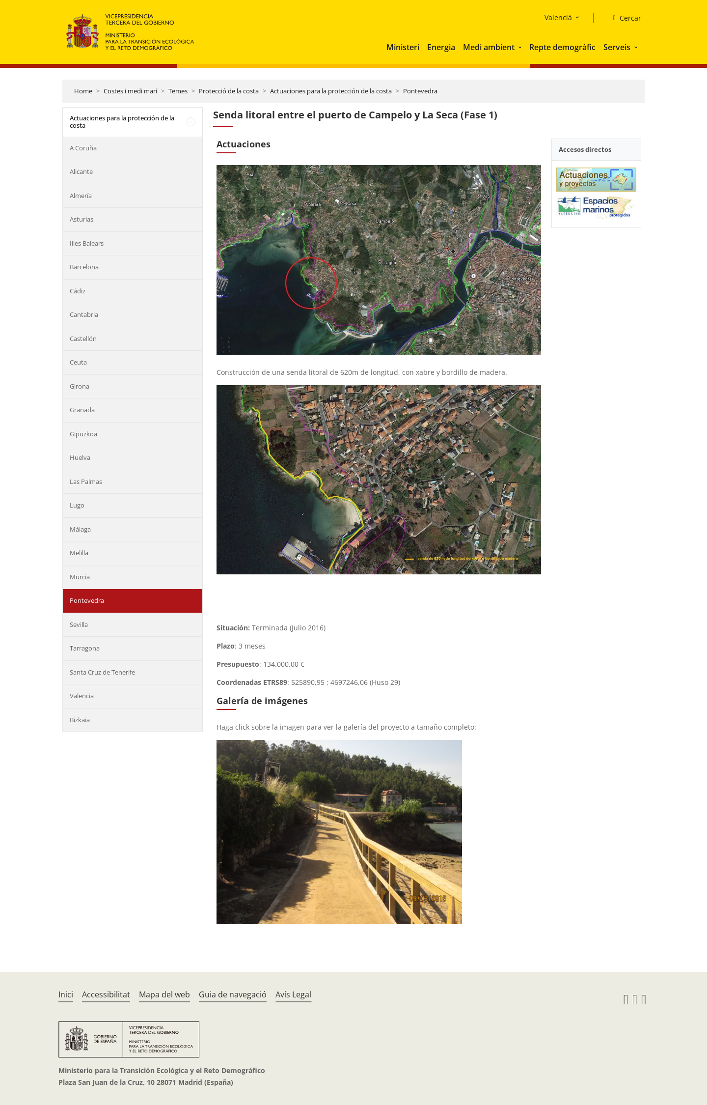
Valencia (82, 695)
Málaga (80, 529)
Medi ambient (489, 47)
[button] (521, 47)
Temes (178, 90)
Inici (65, 994)
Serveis (616, 47)
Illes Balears (87, 243)
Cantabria (84, 314)
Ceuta (78, 362)
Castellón (83, 338)
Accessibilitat (106, 994)
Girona (79, 386)
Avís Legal (293, 994)
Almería (81, 195)
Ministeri (402, 47)
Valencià (558, 17)
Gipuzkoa (83, 433)
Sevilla (79, 624)
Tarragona (85, 648)
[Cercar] (623, 18)
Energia (441, 47)
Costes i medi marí (130, 90)
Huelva (80, 457)
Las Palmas (86, 481)
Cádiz (77, 290)
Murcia (80, 576)
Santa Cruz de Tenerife (102, 672)
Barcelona (84, 266)
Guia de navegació (233, 994)
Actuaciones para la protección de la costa (331, 90)
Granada (82, 409)
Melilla (79, 552)
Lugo (77, 505)
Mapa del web (164, 994)
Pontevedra (420, 90)
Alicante (81, 171)
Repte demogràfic (562, 47)
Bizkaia (80, 719)
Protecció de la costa (229, 90)
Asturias (81, 219)
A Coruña (83, 147)
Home (83, 90)
